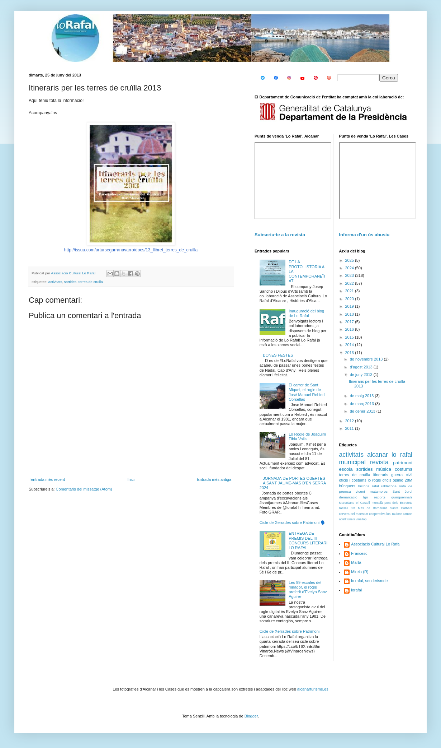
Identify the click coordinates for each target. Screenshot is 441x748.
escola (346, 469)
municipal (352, 462)
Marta (356, 562)
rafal (375, 486)
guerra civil (401, 475)
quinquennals (401, 497)
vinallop (361, 519)
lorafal (356, 590)
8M (353, 508)
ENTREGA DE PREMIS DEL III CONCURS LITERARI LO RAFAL (308, 540)
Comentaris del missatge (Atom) (84, 489)
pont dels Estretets (398, 503)
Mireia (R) (359, 572)
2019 (350, 306)
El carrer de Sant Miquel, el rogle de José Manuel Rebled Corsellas (306, 392)
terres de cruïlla (91, 282)
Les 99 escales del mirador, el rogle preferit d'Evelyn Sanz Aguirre (308, 589)
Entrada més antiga (214, 479)
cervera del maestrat (353, 514)
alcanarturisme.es (312, 689)
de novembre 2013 (367, 359)
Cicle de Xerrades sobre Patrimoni (290, 631)
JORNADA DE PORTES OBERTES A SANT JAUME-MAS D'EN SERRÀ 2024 (293, 483)
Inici (131, 479)
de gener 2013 (363, 411)
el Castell (363, 503)
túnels (351, 519)
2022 (350, 283)
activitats (55, 282)
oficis (386, 480)
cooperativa (377, 514)
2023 (350, 275)
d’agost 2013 (362, 367)
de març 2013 (362, 403)
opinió (398, 480)
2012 (350, 421)
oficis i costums (352, 480)
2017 (350, 322)
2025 (350, 260)
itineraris (380, 475)
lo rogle (374, 480)
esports (379, 497)
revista (379, 462)
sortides (70, 282)
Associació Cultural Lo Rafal (375, 544)
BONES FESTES (278, 355)
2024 (350, 268)
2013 (350, 352)
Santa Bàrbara (401, 508)
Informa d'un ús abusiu (364, 234)
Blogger (251, 716)
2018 (350, 314)
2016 (350, 329)
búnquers (347, 486)
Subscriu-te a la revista (280, 234)
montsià (377, 503)
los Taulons (394, 514)
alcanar (377, 454)
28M (408, 480)
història (364, 486)
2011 (350, 428)
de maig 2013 (362, 396)
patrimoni (402, 462)
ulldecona (389, 486)
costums (403, 469)
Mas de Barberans (372, 508)
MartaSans (347, 503)
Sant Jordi (402, 491)
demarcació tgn (353, 497)
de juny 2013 (362, 374)
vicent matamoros (372, 491)
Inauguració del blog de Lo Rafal (306, 313)
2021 (350, 291)
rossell (343, 508)
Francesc (359, 553)
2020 (350, 299)
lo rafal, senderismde (369, 581)
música (383, 469)
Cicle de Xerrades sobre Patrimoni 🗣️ (293, 522)
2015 (350, 337)
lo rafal (402, 454)
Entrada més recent (47, 479)
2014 (350, 345)
